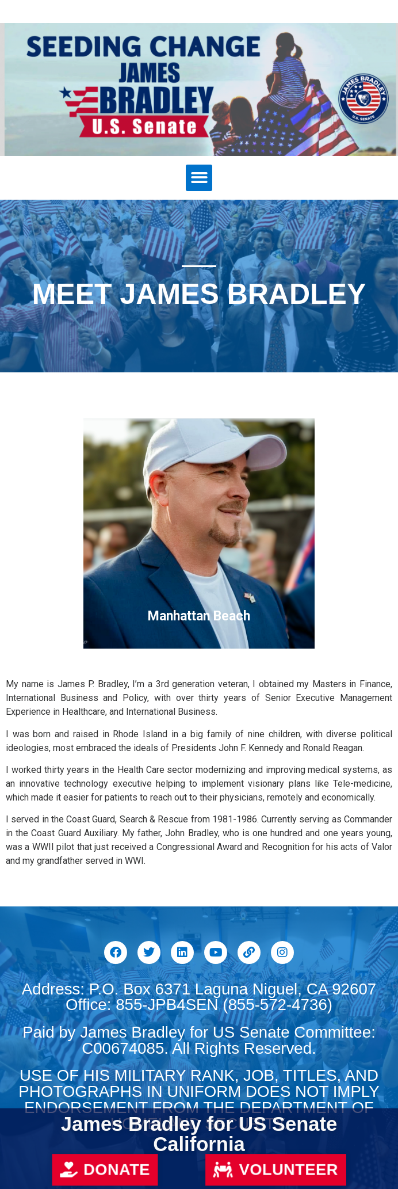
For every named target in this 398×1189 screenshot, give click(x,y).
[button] (199, 178)
